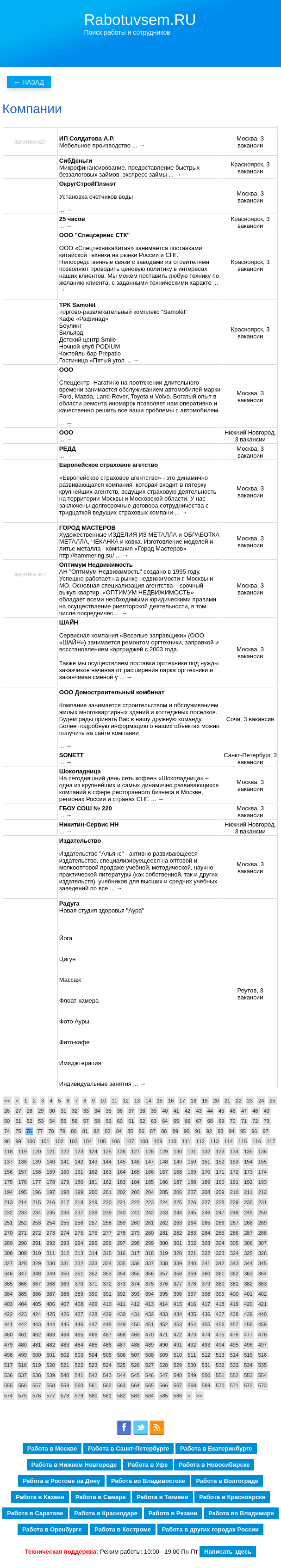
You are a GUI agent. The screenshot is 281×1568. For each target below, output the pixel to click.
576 (36, 1395)
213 (8, 1202)
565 (149, 1385)
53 (41, 1121)
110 (172, 1141)
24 (261, 1100)
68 (210, 1121)
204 (149, 1192)
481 (36, 1345)
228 (220, 1202)
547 (163, 1375)
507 (135, 1355)
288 (262, 1233)
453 (178, 1324)
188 (191, 1182)
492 (191, 1345)
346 (8, 1273)
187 (178, 1182)
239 (107, 1212)
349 (50, 1273)
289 (8, 1243)
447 (93, 1324)
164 (121, 1172)
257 (93, 1222)
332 (79, 1263)
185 (149, 1182)
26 (7, 1111)
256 (79, 1222)
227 (206, 1202)
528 (163, 1365)
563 (121, 1385)
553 (248, 1375)
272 (36, 1233)
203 (135, 1192)
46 (233, 1111)
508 (149, 1355)
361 (220, 1273)
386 (36, 1294)
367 (36, 1283)
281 (163, 1233)
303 (206, 1243)
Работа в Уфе (148, 1464)
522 (79, 1365)
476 (234, 1334)
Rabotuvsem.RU (140, 19)
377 (178, 1283)
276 (93, 1233)
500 (36, 1355)
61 (131, 1121)
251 (8, 1222)
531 (206, 1365)
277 (107, 1233)
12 (126, 1100)
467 (107, 1334)
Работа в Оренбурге (52, 1529)
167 (163, 1172)
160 (65, 1172)
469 (135, 1334)
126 (121, 1151)
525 (121, 1365)
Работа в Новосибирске (214, 1464)
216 (50, 1202)
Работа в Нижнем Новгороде (74, 1464)
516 (262, 1355)
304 (220, 1243)
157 (22, 1172)
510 (178, 1355)
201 (107, 1192)
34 (97, 1111)
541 (79, 1375)
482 (50, 1345)
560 (79, 1385)
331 (65, 1263)
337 (149, 1263)
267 (234, 1222)
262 (163, 1222)
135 (248, 1151)
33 (86, 1111)
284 (206, 1233)
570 (220, 1385)
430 (121, 1314)
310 (36, 1253)
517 (8, 1365)
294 (79, 1243)
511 (191, 1355)
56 (74, 1121)
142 (79, 1161)
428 (93, 1314)
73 (266, 1121)
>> (199, 1395)
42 (187, 1111)
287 (248, 1233)
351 (79, 1273)
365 (8, 1283)
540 (65, 1375)
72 (255, 1121)
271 (22, 1233)
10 (103, 1100)
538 (36, 1375)
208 (206, 1192)
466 (93, 1334)
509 (163, 1355)
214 (22, 1202)
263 (178, 1222)
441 (8, 1324)
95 (243, 1131)
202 (121, 1192)
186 (163, 1182)
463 (50, 1334)
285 (220, 1233)
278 (121, 1233)
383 (262, 1283)
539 (50, 1375)
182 (107, 1182)
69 (221, 1121)
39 (153, 1111)
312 (65, 1253)
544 (121, 1375)
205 (163, 1192)
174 (262, 1172)
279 (135, 1233)
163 (107, 1172)
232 (8, 1212)
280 (149, 1233)
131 (191, 1151)
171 (220, 1172)
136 (262, 1151)
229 (234, 1202)
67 (198, 1121)
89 (175, 1131)
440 (262, 1314)
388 (65, 1294)
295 (93, 1243)
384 (8, 1294)
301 (178, 1243)
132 (206, 1151)
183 (121, 1182)
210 (234, 1192)
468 (121, 1334)
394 (149, 1294)
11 (114, 1100)
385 (22, 1294)
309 (22, 1253)
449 (121, 1324)
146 (135, 1161)
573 (262, 1385)
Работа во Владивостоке (148, 1480)
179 (65, 1182)
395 (163, 1294)
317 (135, 1253)
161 (79, 1172)
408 (79, 1304)
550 (206, 1375)
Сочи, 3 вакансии (250, 719)
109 (158, 1141)
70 (233, 1121)
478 (262, 1334)
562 (107, 1385)
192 (248, 1182)
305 (234, 1243)
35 (108, 1111)
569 (206, 1385)
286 (234, 1233)
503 (79, 1355)
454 (191, 1324)
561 (93, 1385)
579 (79, 1395)
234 (36, 1212)
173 (248, 1172)
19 (204, 1100)
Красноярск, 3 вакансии (250, 168)
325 (248, 1253)
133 (220, 1151)
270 (8, 1233)
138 (22, 1161)
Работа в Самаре (100, 1497)
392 (121, 1294)
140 (50, 1161)
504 (93, 1355)
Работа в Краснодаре (105, 1513)
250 (262, 1212)
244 (178, 1212)
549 (191, 1375)
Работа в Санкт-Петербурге (128, 1448)
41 (176, 1111)
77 (40, 1131)
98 (7, 1141)
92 (209, 1131)
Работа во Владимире (241, 1513)
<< (7, 1100)
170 (206, 1172)
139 (36, 1161)
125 (107, 1151)
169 (191, 1172)
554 (262, 1375)
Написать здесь (227, 1551)
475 (220, 1334)
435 (191, 1314)
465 (79, 1334)
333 (93, 1263)
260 (135, 1222)
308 (8, 1253)
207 (191, 1192)
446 (79, 1324)
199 (79, 1192)
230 (248, 1202)
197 (50, 1192)
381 (234, 1283)
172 (234, 1172)
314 (93, 1253)
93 (220, 1131)
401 (248, 1294)
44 (210, 1111)
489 (149, 1345)
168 (178, 1172)
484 (79, 1345)
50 (7, 1121)
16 (171, 1100)
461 (22, 1334)
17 (182, 1100)
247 (220, 1212)
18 (193, 1100)
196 (36, 1192)
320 (178, 1253)
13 (137, 1100)
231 (262, 1202)
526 (135, 1365)
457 (234, 1324)
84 (119, 1131)
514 (234, 1355)
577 (50, 1395)
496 (248, 1345)
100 (31, 1141)
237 (79, 1212)
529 (178, 1365)
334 (107, 1263)
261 (149, 1222)
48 (255, 1111)
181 (93, 1182)
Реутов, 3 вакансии (250, 994)
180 (79, 1182)
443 (36, 1324)
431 (135, 1314)
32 (74, 1111)
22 (238, 1100)
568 (191, 1385)
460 (8, 1334)
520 (50, 1365)
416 (191, 1304)
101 (45, 1141)
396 (178, 1294)
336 (135, 1263)
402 (262, 1294)
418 (220, 1304)
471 (163, 1334)
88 (164, 1131)
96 (254, 1131)
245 (191, 1212)
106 (116, 1141)
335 (121, 1263)
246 (206, 1212)
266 (220, 1222)
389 (79, 1294)
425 (50, 1314)
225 (178, 1202)
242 (149, 1212)
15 (159, 1100)
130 (178, 1151)
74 (7, 1131)
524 (107, 1365)
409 (93, 1304)
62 (142, 1121)
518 (22, 1365)
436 (206, 1314)
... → (138, 145)
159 (50, 1172)
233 (22, 1212)
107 (129, 1141)
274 (65, 1233)
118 (8, 1151)
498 (8, 1355)
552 (234, 1375)
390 (93, 1294)
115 (242, 1141)
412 (135, 1304)
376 (163, 1283)
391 (107, 1294)
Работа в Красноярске (232, 1497)
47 (244, 1111)
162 (93, 1172)
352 (93, 1273)
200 (93, 1192)
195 (22, 1192)
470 (149, 1334)
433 (163, 1314)
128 (149, 1151)
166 (149, 1172)
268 (248, 1222)
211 (248, 1192)
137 (8, 1161)
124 (93, 1151)
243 (163, 1212)
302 (191, 1243)
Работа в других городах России (210, 1529)
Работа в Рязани (173, 1513)
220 (107, 1202)
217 (65, 1202)
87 (153, 1131)
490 (163, 1345)
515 (248, 1355)
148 (163, 1161)
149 (178, 1161)
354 (121, 1273)
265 (206, 1222)
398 (206, 1294)
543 (107, 1375)
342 (220, 1263)
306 (248, 1243)
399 (220, 1294)
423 (22, 1314)
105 (101, 1141)
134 (234, 1151)
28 (29, 1111)
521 (65, 1365)
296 (107, 1243)
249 (248, 1212)
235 (50, 1212)
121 (50, 1151)
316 (121, 1253)
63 (153, 1121)
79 (62, 1131)
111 (186, 1141)
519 (36, 1365)
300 (163, 1243)
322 (206, 1253)
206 (178, 1192)
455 (206, 1324)
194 (8, 1192)
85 (130, 1131)
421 (262, 1304)
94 (232, 1131)
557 (36, 1385)
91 (197, 1131)
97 (266, 1131)
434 (178, 1314)
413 (149, 1304)
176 (22, 1182)
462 (36, 1334)
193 (262, 1182)
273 (50, 1233)
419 (234, 1304)
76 (29, 1131)
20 (216, 1100)
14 (148, 1100)
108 (144, 1141)
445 (65, 1324)
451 (149, 1324)
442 (22, 1324)
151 (206, 1161)
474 (206, 1334)
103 (73, 1141)
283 (191, 1233)
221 (121, 1202)
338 (163, 1263)
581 (107, 1395)
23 (250, 1100)
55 (63, 1121)
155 (262, 1161)
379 (206, 1283)
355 (135, 1273)
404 (22, 1304)
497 (262, 1345)
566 (163, 1385)
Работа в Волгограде (227, 1480)
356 (149, 1273)
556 (22, 1385)
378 (191, 1283)
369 (65, 1283)
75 (18, 1131)
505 (107, 1355)
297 (121, 1243)
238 (93, 1212)
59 (108, 1121)
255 (65, 1222)
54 (52, 1121)
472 (178, 1334)
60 (120, 1121)
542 (93, 1375)
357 (163, 1273)
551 (220, 1375)
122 (65, 1151)
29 (41, 1111)
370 (79, 1283)
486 (107, 1345)
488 (135, 1345)
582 (121, 1395)
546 (149, 1375)
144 (107, 1161)
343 (234, 1263)
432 (149, 1314)
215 (36, 1202)
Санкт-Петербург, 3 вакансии (250, 759)
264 (191, 1222)
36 (120, 1111)
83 (107, 1131)
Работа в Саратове (35, 1513)
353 (107, 1273)
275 (79, 1233)
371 (93, 1283)
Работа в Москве (52, 1448)
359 (191, 1273)
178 (50, 1182)
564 (135, 1385)
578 (65, 1395)
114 (229, 1141)
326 (262, 1253)
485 (93, 1345)
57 (86, 1121)
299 (149, 1243)
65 (176, 1121)
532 (220, 1365)
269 (262, 1222)
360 (206, 1273)
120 (36, 1151)
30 (52, 1111)
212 (262, 1192)
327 (8, 1263)
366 (22, 1283)
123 (79, 1151)
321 (191, 1253)
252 (22, 1222)
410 (107, 1304)
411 (121, 1304)
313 (79, 1253)
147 (149, 1161)
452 (163, 1324)
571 (234, 1385)
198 (65, 1192)
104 (87, 1141)
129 (163, 1151)
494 (220, 1345)
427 (79, 1314)
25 (272, 1100)
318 (149, 1253)
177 (36, 1182)
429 (107, 1314)
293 (65, 1243)
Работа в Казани (40, 1497)
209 (220, 1192)
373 (121, 1283)
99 (18, 1141)
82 (96, 1131)
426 (65, 1314)
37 (131, 1111)
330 (50, 1263)
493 (206, 1345)
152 (220, 1161)
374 (135, 1283)
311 (50, 1253)
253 (36, 1222)
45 (221, 1111)
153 (234, 1161)
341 (206, 1263)
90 (186, 1131)
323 (220, 1253)
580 (93, 1395)
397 (191, 1294)
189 (206, 1182)
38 (142, 1111)
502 (65, 1355)
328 (22, 1263)
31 (63, 1111)
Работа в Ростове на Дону (61, 1480)
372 (107, 1283)
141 (65, 1161)
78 (51, 1131)
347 (22, 1273)
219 (93, 1202)
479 (8, 1345)
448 (107, 1324)
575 (22, 1395)
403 (8, 1304)
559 (65, 1385)
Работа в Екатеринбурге (216, 1448)
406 (50, 1304)
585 (163, 1395)
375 (149, 1283)
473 (191, 1334)
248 (234, 1212)
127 (135, 1151)
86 (141, 1131)
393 (135, 1294)
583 (135, 1395)
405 (36, 1304)
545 (135, 1375)
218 (79, 1202)
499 (22, 1355)
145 (121, 1161)
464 (65, 1334)
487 (121, 1345)
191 (234, 1182)
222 (135, 1202)
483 (65, 1345)
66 (187, 1121)
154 (248, 1161)
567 (178, 1385)
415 (178, 1304)
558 (50, 1385)
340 (191, 1263)
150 (191, 1161)
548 (178, 1375)
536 (8, 1375)
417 (206, 1304)
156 (8, 1172)
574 (8, 1395)
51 (18, 1121)
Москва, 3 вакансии (250, 142)
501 (50, 1355)
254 (50, 1222)
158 (36, 1172)
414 (163, 1304)
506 (121, 1355)
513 (220, 1355)
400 (234, 1294)
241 (135, 1212)
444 (50, 1324)
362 (234, 1273)
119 (22, 1151)
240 (121, 1212)
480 (22, 1345)
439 (248, 1314)
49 (266, 1111)
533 (234, 1365)
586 (178, 1395)
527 (149, 1365)
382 (248, 1283)
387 (50, 1294)
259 (121, 1222)
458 (248, 1324)
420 (248, 1304)
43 (198, 1111)
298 (135, 1243)
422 (8, 1314)
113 (214, 1141)
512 (206, 1355)
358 (178, 1273)
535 (262, 1365)
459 (262, 1324)
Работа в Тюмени (162, 1497)
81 (85, 1131)
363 (248, 1273)
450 (135, 1324)
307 (262, 1243)
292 (50, 1243)
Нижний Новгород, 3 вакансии (250, 436)
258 (107, 1222)
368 (50, 1283)
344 (248, 1263)
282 (178, 1233)
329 (36, 1263)
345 (262, 1263)
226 (191, 1202)
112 (200, 1141)
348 (36, 1273)
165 (135, 1172)
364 (262, 1273)
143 (93, 1161)
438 (234, 1314)
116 (257, 1141)
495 (234, 1345)
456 (220, 1324)
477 (248, 1334)
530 (191, 1365)
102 (59, 1141)
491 (178, 1345)
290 (22, 1243)
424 (36, 1314)
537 (22, 1375)
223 (149, 1202)
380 (220, 1283)
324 (234, 1253)
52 (29, 1121)
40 (165, 1111)
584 (149, 1395)
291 (36, 1243)
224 (163, 1202)
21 (227, 1100)
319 (163, 1253)
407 (65, 1304)
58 (97, 1121)
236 (65, 1212)
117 (271, 1141)
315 (107, 1253)
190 (220, 1182)
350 (65, 1273)
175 (8, 1182)
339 (178, 1263)
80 (73, 1131)
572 (248, 1385)
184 (135, 1182)
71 (244, 1121)
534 (248, 1365)
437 (220, 1314)
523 (93, 1365)
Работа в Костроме (122, 1529)
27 (18, 1111)
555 (8, 1385)
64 (165, 1121)
